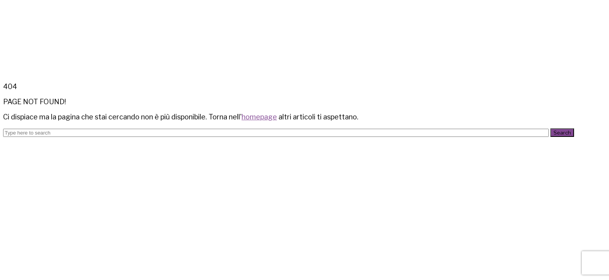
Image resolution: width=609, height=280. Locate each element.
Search (562, 133)
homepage (259, 117)
